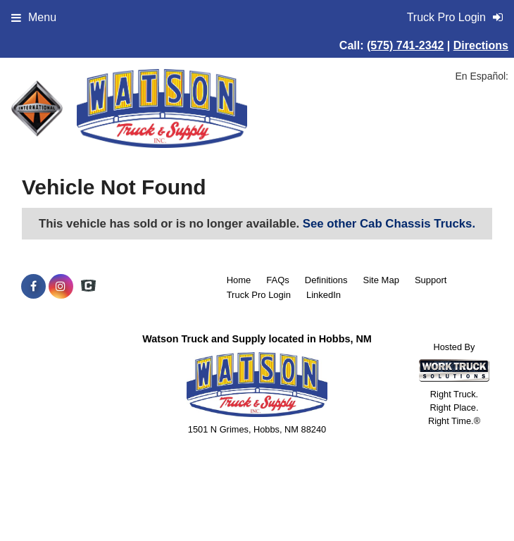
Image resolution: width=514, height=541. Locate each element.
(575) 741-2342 (405, 45)
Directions (480, 45)
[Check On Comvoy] (88, 286)
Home (239, 280)
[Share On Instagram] (61, 286)
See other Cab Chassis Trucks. (389, 223)
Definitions (326, 280)
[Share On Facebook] (33, 286)
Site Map (381, 280)
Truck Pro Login (259, 295)
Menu (33, 17)
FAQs (277, 280)
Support (431, 280)
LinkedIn (323, 295)
